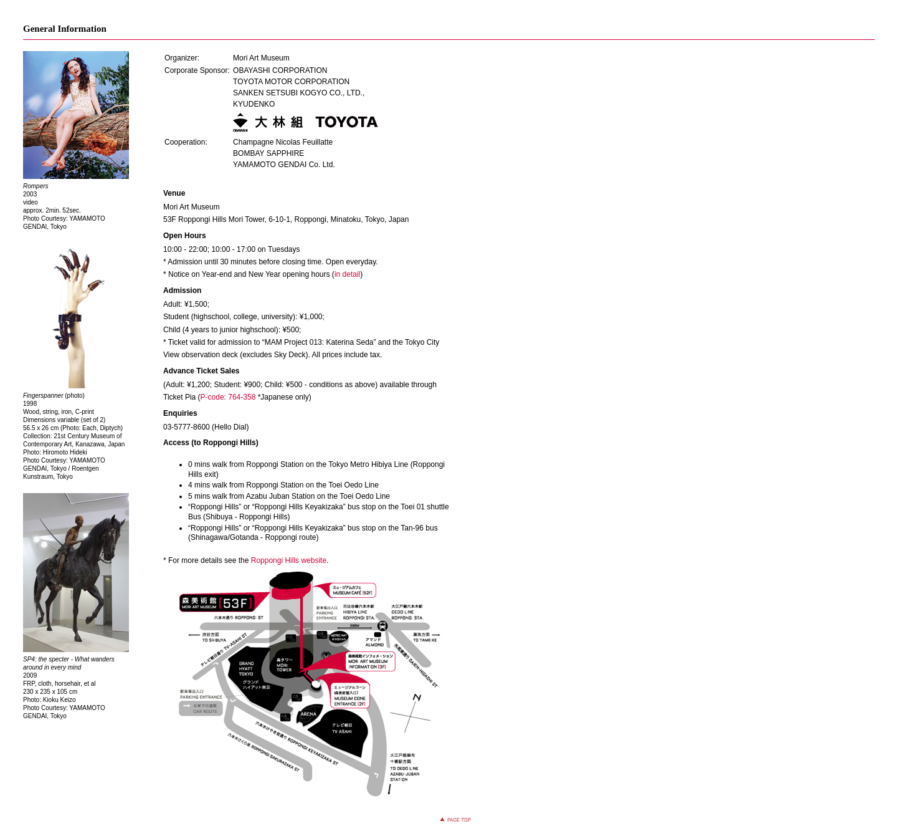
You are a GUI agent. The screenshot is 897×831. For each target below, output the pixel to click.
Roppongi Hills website (288, 560)
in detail (347, 274)
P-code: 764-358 (228, 397)
